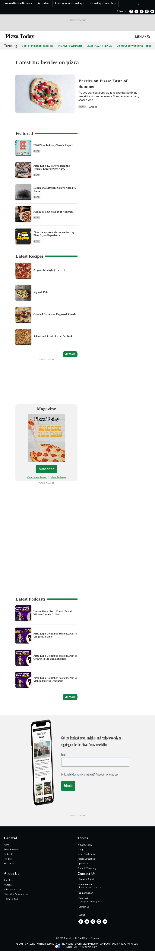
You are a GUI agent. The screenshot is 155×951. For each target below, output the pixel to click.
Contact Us (84, 921)
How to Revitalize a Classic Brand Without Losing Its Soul (52, 627)
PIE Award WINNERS (70, 45)
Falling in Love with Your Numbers (53, 211)
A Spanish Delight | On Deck (49, 270)
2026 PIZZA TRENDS (99, 45)
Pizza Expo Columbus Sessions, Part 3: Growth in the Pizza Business (55, 671)
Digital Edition (11, 913)
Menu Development (87, 868)
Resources (9, 878)
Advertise (43, 3)
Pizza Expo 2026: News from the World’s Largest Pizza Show (51, 167)
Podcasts (8, 868)
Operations (83, 878)
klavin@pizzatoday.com (90, 915)
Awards (8, 899)
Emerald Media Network (18, 3)
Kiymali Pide (40, 292)
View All (70, 354)
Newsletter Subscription (16, 908)
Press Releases (11, 863)
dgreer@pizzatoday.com (90, 901)
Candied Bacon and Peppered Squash (54, 314)
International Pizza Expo (69, 3)
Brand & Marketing (87, 882)
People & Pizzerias (86, 873)
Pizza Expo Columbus (103, 3)
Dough (81, 863)
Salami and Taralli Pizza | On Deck (52, 336)
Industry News (85, 859)
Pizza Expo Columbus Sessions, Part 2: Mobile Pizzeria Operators (55, 694)
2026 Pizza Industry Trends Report (53, 145)
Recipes (8, 873)
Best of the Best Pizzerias (37, 45)
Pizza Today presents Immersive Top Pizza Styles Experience (53, 234)
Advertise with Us (12, 904)
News (82, 107)
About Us (8, 894)
